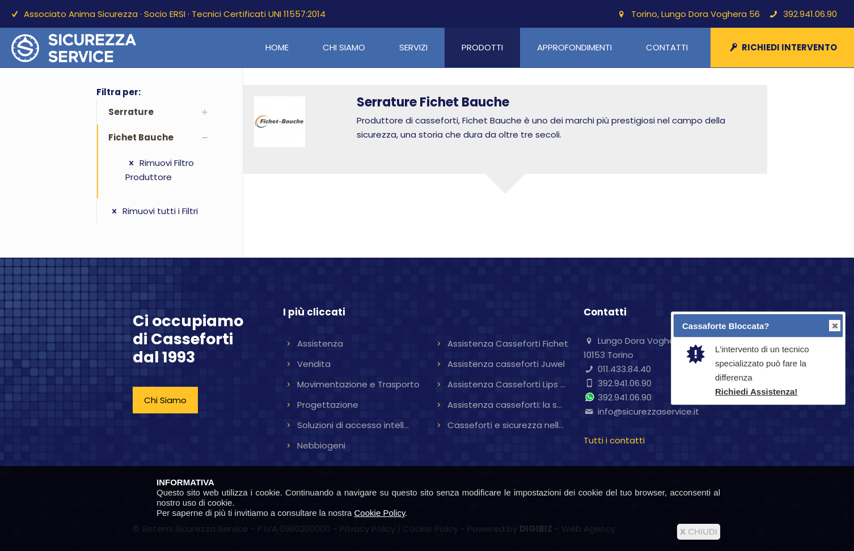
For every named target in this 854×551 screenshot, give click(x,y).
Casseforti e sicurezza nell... (505, 425)
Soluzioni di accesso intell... (353, 425)
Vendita (314, 364)
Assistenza (320, 343)
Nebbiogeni (321, 445)
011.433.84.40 (624, 369)
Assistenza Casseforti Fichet (507, 343)
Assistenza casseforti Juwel (506, 364)
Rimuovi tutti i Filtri (153, 211)
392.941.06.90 (810, 14)
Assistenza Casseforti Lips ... (506, 384)
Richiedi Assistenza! (756, 391)
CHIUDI (698, 531)
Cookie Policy (379, 513)
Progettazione (327, 405)
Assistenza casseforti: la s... (504, 405)
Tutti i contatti (614, 440)
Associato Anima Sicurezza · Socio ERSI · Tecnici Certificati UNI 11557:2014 (174, 14)
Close (834, 326)
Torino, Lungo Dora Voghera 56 (695, 14)
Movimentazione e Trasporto (358, 384)
